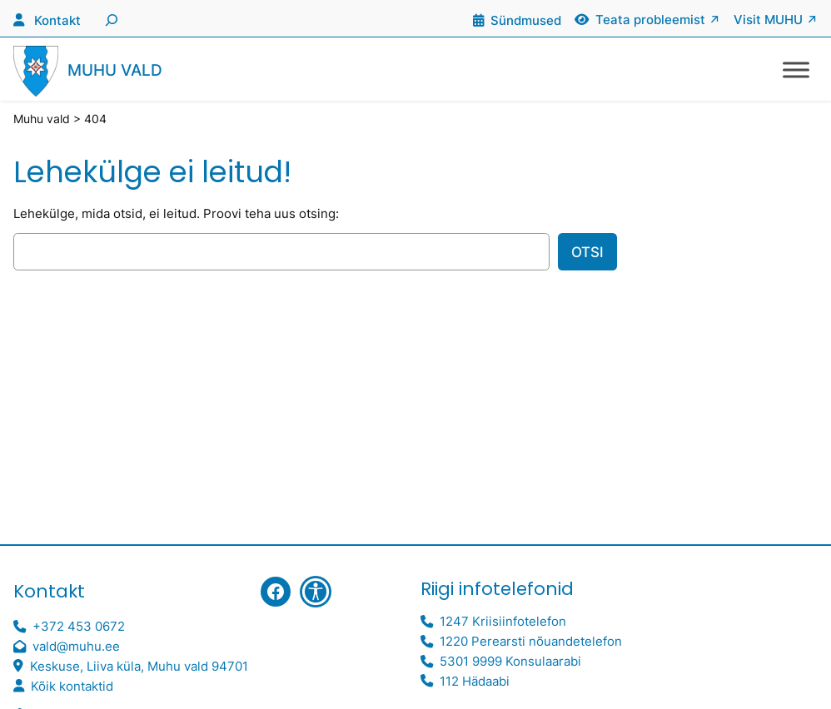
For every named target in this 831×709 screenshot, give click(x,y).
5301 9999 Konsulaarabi (510, 661)
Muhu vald (114, 70)
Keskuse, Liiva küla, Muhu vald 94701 (139, 666)
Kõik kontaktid (72, 686)
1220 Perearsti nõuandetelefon (531, 641)
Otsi (587, 252)
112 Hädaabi (475, 681)
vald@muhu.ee (76, 646)
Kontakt (57, 20)
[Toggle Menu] (796, 69)
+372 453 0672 (78, 626)
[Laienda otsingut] (109, 18)
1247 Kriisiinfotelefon (503, 621)
